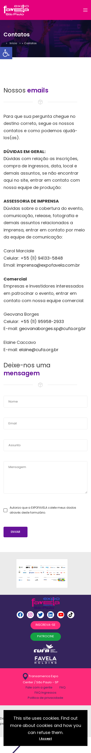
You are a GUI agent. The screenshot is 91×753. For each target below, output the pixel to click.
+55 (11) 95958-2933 (42, 321)
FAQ (62, 687)
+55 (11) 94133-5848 (41, 258)
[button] (6, 53)
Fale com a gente (39, 687)
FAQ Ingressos (45, 692)
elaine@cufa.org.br (39, 350)
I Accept (45, 739)
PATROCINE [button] (45, 636)
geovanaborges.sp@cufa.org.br (52, 328)
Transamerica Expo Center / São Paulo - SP (41, 678)
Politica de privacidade (45, 697)
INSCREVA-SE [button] (45, 624)
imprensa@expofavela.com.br (48, 265)
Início (13, 43)
